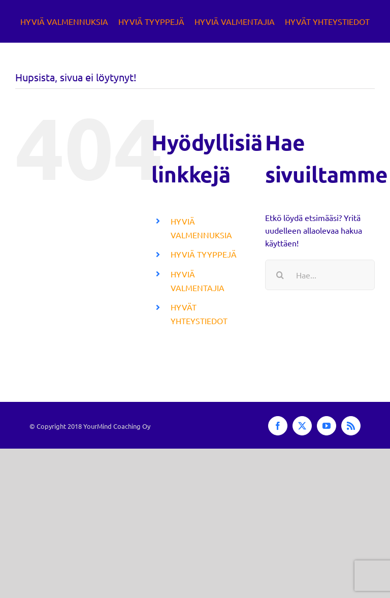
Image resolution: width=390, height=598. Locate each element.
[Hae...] (320, 275)
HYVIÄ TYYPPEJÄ (204, 254)
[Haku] (280, 275)
